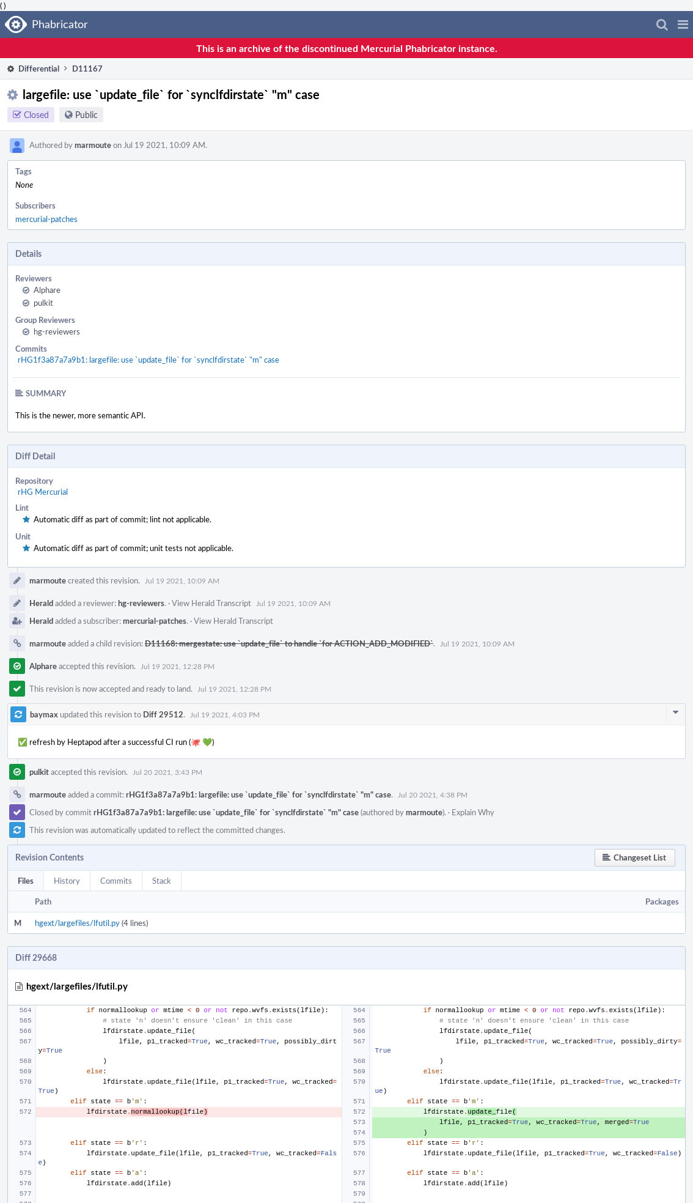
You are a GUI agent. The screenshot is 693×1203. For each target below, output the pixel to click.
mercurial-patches (46, 218)
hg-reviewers (57, 331)
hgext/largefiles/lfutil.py (77, 922)
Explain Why (473, 812)
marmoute (93, 144)
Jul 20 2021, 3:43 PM (167, 772)
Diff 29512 (163, 714)
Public (86, 114)
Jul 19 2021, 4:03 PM (225, 714)
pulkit (43, 302)
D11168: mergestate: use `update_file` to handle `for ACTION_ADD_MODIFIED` (289, 643)
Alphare (47, 289)
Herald (41, 603)
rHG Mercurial (43, 491)
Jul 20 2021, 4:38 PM (433, 794)
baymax (44, 714)
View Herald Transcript (211, 603)
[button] (683, 24)
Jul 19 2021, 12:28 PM (178, 666)
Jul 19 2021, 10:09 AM (182, 580)
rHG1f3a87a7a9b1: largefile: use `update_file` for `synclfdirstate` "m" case (148, 359)
